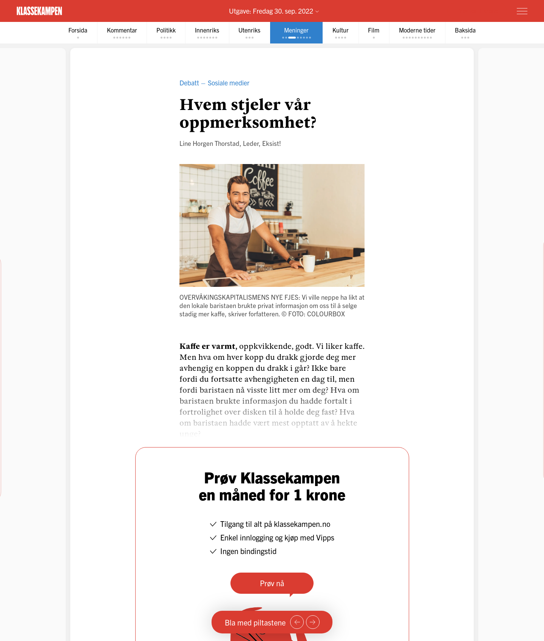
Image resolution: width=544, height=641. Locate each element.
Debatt (189, 82)
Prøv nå (272, 583)
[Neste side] (313, 622)
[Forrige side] (297, 622)
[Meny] (522, 11)
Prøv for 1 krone (477, 10)
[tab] (76, 32)
